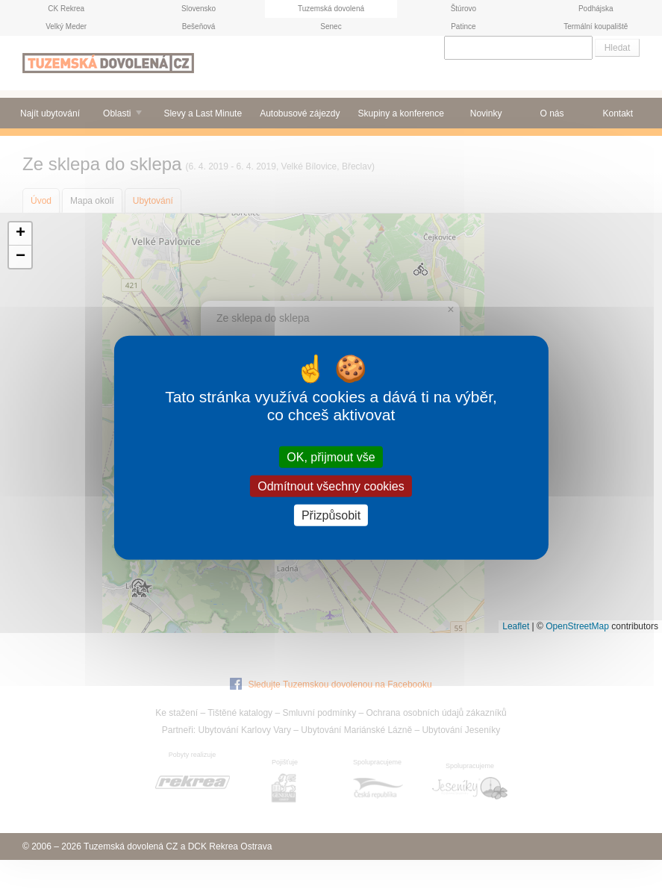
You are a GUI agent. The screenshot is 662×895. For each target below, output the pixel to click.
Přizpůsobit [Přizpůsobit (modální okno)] (331, 515)
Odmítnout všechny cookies (331, 485)
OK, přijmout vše (331, 456)
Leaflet (515, 626)
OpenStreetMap (577, 626)
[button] (20, 234)
